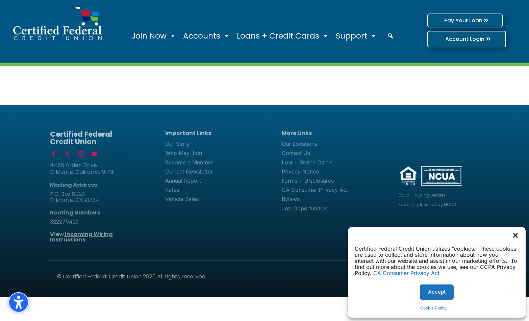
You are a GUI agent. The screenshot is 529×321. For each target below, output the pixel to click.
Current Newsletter (189, 171)
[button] (515, 235)
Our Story (177, 143)
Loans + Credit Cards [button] (283, 36)
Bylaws (291, 199)
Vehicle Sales (182, 199)
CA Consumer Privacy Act (406, 273)
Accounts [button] (206, 36)
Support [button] (356, 36)
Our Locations (299, 143)
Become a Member (189, 162)
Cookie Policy (433, 308)
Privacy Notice (300, 171)
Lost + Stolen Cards (307, 162)
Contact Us (296, 153)
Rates (172, 189)
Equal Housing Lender (422, 195)
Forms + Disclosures (308, 180)
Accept (437, 292)
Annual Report (183, 180)
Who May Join (183, 153)
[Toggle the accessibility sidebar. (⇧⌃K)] (18, 302)
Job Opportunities (304, 208)
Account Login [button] (453, 39)
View (81, 237)
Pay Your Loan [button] (451, 20)
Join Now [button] (153, 36)
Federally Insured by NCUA (427, 204)
